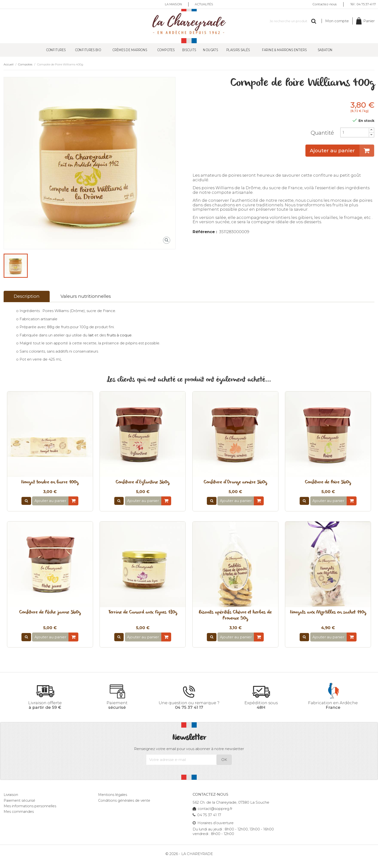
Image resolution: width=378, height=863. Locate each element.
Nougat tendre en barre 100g (50, 482)
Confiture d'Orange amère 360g (235, 482)
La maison (173, 4)
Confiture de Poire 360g (328, 482)
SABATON (325, 50)
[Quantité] (354, 133)
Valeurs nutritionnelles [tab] (86, 296)
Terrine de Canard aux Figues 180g (142, 612)
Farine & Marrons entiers (284, 50)
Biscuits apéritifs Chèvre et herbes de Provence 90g (235, 615)
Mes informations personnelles (31, 806)
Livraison (11, 795)
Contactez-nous (324, 4)
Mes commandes (19, 812)
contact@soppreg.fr (213, 809)
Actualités (204, 4)
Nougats (210, 50)
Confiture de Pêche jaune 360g (50, 612)
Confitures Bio (88, 50)
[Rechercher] (290, 21)
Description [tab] (27, 296)
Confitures (56, 50)
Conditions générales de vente (125, 801)
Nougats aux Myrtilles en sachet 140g (328, 612)
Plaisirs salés (238, 50)
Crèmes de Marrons (129, 50)
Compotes (166, 50)
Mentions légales (113, 795)
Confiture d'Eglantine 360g (142, 482)
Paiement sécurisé (20, 801)
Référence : (205, 232)
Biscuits (189, 50)
